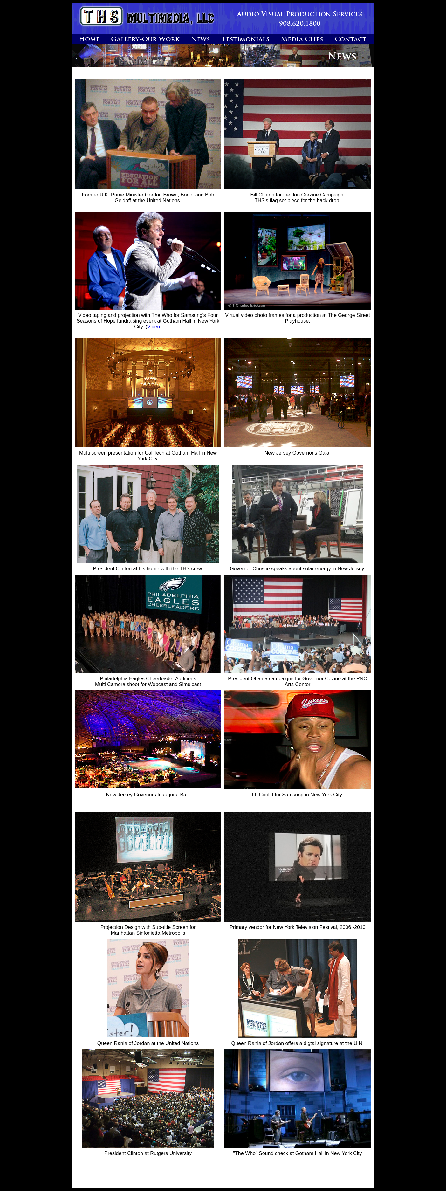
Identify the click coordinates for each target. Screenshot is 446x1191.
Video (153, 326)
